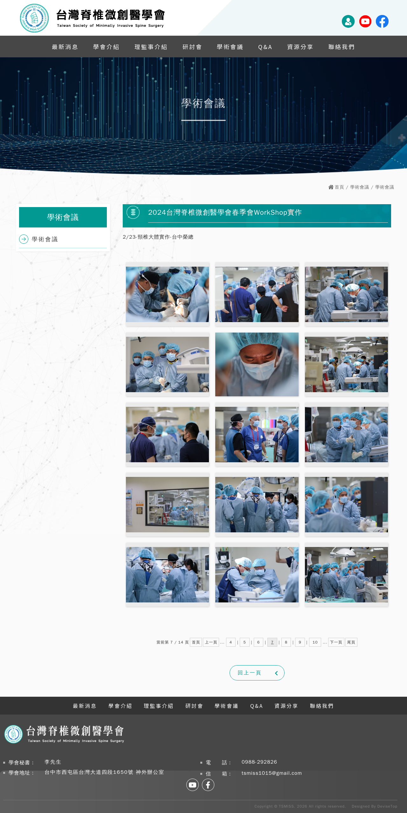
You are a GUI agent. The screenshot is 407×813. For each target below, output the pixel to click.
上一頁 (211, 642)
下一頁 (336, 642)
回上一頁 (250, 673)
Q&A (265, 46)
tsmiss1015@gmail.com (272, 773)
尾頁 (351, 642)
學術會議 (230, 46)
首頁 (339, 187)
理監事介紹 (151, 46)
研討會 (193, 46)
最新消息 (65, 46)
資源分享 (300, 46)
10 (315, 642)
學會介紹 (106, 46)
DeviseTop (387, 806)
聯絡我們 (341, 46)
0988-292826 (259, 762)
